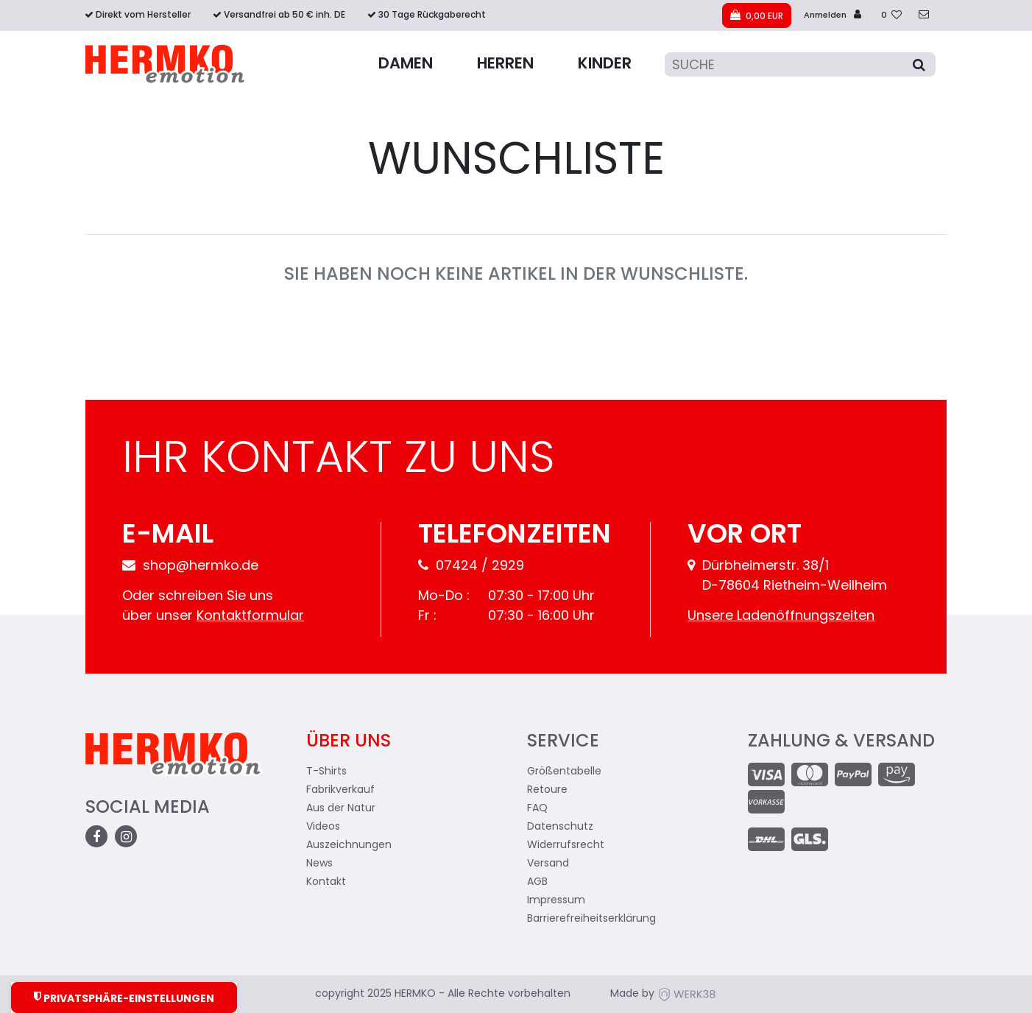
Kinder (605, 64)
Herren (505, 64)
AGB (537, 882)
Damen (405, 64)
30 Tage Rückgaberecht (432, 15)
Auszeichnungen (349, 845)
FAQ (537, 808)
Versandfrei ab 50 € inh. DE (284, 15)
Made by (663, 994)
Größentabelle (564, 771)
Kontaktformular (250, 617)
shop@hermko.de (190, 566)
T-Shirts (326, 771)
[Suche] (800, 64)
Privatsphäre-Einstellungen (124, 998)
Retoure (547, 790)
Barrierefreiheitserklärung (591, 919)
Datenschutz (560, 827)
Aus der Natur (340, 808)
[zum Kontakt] (924, 16)
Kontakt (326, 882)
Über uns (348, 742)
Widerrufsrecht (565, 845)
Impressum (556, 900)
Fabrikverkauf (340, 790)
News (319, 863)
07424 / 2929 (471, 566)
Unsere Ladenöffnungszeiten (781, 617)
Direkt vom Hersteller (143, 15)
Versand (548, 863)
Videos (323, 827)
